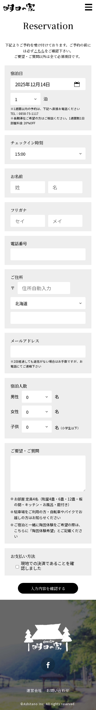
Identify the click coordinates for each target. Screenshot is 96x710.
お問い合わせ (57, 690)
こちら (39, 50)
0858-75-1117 (29, 113)
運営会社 (34, 690)
